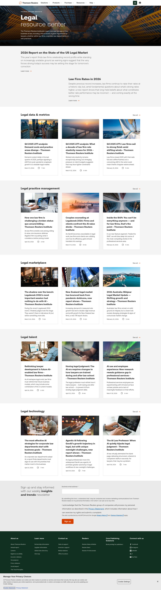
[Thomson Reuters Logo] (29, 3)
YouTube (133, 557)
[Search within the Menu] (135, 3)
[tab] (45, 3)
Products (57, 3)
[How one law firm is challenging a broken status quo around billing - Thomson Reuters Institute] (39, 221)
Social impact (15, 566)
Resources (82, 3)
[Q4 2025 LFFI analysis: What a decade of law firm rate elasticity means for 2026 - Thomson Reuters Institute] (80, 147)
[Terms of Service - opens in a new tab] (117, 515)
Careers (13, 551)
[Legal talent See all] (136, 337)
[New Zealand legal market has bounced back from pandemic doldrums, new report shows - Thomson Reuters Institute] (80, 295)
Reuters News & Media (89, 544)
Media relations (63, 551)
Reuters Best (86, 547)
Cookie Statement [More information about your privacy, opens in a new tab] (9, 588)
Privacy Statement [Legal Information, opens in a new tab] (22, 588)
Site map (37, 554)
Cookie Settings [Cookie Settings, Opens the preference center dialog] (124, 582)
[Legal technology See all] (136, 411)
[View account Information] (140, 3)
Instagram (134, 547)
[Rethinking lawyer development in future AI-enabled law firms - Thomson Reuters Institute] (39, 369)
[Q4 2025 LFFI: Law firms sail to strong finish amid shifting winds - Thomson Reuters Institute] (121, 147)
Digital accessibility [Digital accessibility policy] (16, 554)
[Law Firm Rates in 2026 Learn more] (74, 100)
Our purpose (14, 560)
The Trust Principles (17, 570)
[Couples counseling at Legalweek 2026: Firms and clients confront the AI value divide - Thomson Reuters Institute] (80, 221)
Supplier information (40, 547)
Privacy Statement (96, 509)
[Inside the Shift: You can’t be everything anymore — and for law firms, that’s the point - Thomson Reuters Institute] (121, 221)
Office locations (63, 554)
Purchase (69, 3)
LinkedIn (133, 551)
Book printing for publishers (114, 544)
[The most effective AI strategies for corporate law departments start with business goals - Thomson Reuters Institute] (39, 446)
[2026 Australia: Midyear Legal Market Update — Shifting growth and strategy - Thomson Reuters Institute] (121, 295)
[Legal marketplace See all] (136, 263)
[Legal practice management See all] (136, 189)
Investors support (63, 547)
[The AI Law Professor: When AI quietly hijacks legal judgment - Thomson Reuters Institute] (121, 446)
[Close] (157, 581)
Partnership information (41, 544)
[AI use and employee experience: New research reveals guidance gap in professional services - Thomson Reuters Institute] (121, 369)
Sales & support (63, 544)
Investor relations (16, 557)
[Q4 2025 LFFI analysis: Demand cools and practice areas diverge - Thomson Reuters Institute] (39, 147)
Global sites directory (41, 551)
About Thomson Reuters (18, 544)
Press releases (15, 563)
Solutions (45, 3)
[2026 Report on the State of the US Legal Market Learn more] (26, 71)
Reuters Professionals (89, 551)
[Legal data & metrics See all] (136, 115)
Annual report (15, 547)
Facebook (134, 544)
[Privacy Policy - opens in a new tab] (102, 515)
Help (92, 3)
